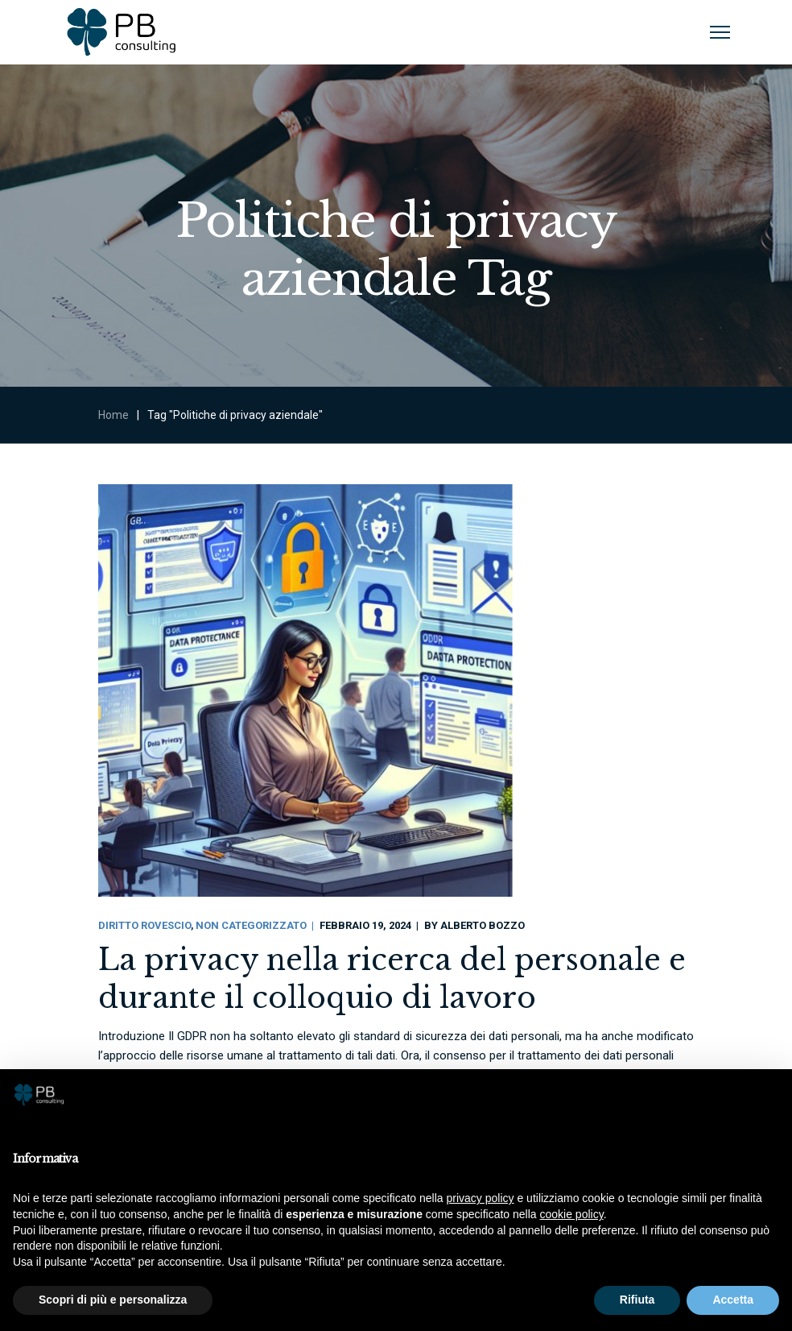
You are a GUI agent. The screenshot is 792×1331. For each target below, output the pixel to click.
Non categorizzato (251, 925)
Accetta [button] (732, 1299)
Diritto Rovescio (144, 925)
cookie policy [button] (572, 1214)
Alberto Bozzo (482, 925)
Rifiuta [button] (637, 1299)
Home (113, 414)
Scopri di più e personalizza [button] (113, 1299)
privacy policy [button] (480, 1198)
